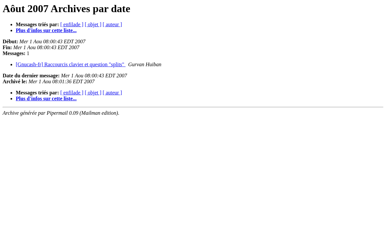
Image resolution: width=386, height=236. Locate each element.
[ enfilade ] (72, 24)
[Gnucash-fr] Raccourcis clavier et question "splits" (71, 64)
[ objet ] (93, 24)
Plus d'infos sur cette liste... (46, 30)
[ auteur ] (112, 24)
